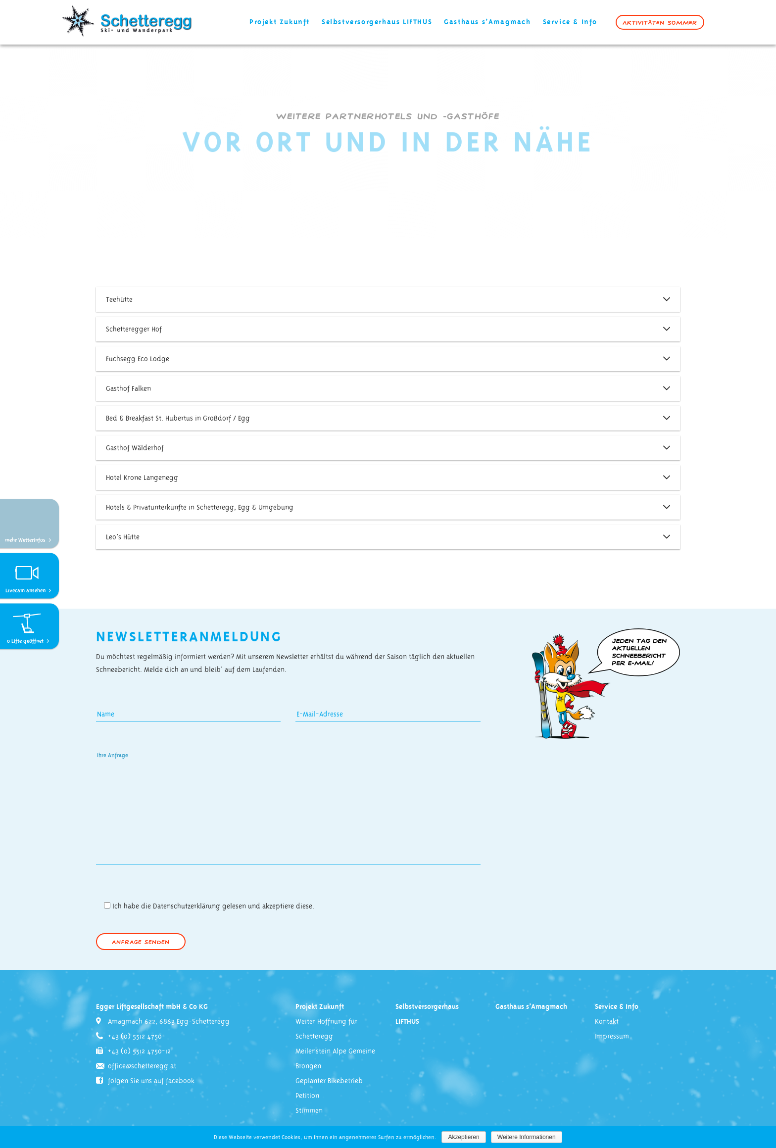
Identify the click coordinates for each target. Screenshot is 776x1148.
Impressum (612, 1037)
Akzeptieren (463, 1137)
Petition (307, 1096)
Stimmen (309, 1111)
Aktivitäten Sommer (660, 22)
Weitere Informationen (526, 1137)
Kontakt (607, 1022)
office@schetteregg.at (142, 1066)
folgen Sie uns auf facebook (151, 1081)
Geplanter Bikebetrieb (329, 1081)
